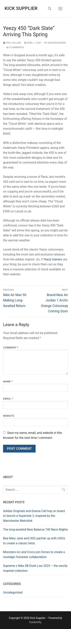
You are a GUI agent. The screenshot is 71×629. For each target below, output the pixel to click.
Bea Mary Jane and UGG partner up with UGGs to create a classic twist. (34, 540)
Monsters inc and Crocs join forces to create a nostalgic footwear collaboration (34, 554)
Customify (35, 622)
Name (8, 381)
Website (8, 415)
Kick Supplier (21, 8)
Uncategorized (55, 42)
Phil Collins (12, 42)
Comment (10, 347)
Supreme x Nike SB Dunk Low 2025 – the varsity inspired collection (35, 568)
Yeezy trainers (53, 259)
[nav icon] (60, 9)
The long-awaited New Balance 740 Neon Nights (35, 529)
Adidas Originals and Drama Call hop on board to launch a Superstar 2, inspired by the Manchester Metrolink (34, 516)
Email (8, 398)
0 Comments (15, 47)
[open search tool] (49, 8)
